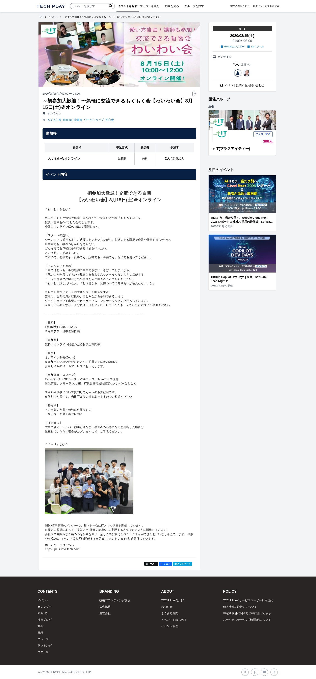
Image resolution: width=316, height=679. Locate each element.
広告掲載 (105, 606)
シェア (165, 564)
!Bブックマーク (182, 564)
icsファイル (255, 46)
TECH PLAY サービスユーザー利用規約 (248, 600)
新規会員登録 (272, 6)
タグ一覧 (43, 652)
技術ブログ (44, 619)
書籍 (40, 632)
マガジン (43, 613)
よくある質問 (169, 613)
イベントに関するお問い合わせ (242, 85)
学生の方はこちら (240, 6)
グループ (43, 639)
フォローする (263, 134)
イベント (53, 17)
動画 (40, 626)
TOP (40, 17)
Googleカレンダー (232, 46)
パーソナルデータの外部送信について (247, 619)
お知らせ (167, 606)
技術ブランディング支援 (114, 600)
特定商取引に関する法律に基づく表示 (247, 613)
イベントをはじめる (174, 619)
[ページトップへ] (51, 6)
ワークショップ (94, 119)
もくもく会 (54, 119)
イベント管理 (169, 626)
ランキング (44, 645)
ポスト (151, 564)
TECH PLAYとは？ (173, 600)
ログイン (258, 6)
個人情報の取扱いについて (240, 606)
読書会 (78, 119)
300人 (268, 141)
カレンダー (44, 606)
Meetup (68, 119)
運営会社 (105, 613)
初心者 (109, 119)
